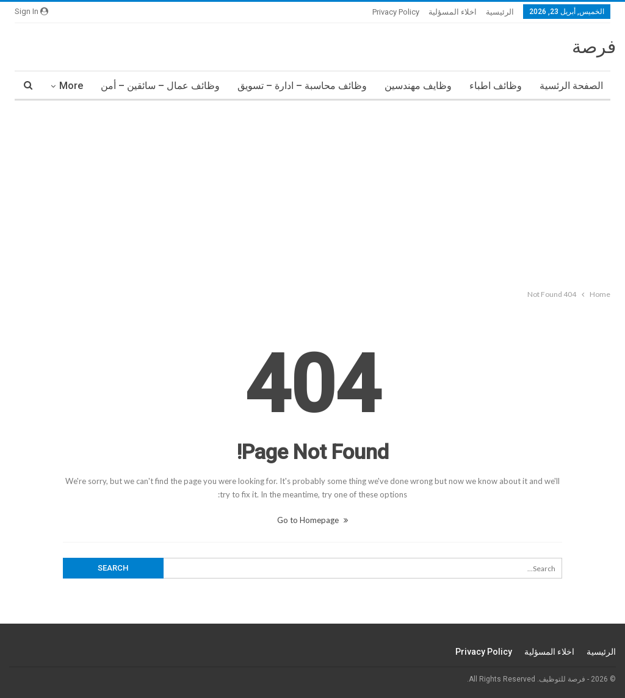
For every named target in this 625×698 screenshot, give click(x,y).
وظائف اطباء (495, 85)
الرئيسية (500, 11)
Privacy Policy (395, 11)
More (71, 85)
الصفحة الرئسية (571, 85)
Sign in (31, 11)
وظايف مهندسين (418, 85)
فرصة (594, 46)
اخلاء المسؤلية (452, 11)
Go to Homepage (312, 520)
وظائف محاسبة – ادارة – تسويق (302, 85)
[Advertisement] (312, 192)
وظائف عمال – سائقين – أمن (160, 85)
